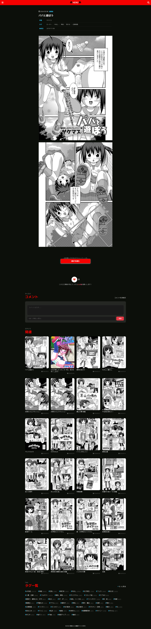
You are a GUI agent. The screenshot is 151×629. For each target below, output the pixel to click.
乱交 (53, 611)
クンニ (43, 611)
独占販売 (82, 607)
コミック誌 (91, 595)
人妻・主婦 (32, 595)
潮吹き (65, 603)
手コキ (30, 615)
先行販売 (69, 607)
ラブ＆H (104, 595)
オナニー (101, 611)
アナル (54, 603)
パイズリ (43, 607)
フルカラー (47, 595)
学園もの (42, 603)
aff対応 (31, 591)
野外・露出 (88, 603)
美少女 (68, 24)
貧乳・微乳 (61, 595)
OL (119, 607)
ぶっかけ (56, 607)
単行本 (64, 591)
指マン (41, 615)
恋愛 (100, 603)
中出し (56, 24)
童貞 (76, 615)
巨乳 (53, 591)
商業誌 (51, 11)
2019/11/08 (50, 28)
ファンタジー (94, 599)
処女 (52, 599)
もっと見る (122, 586)
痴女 (110, 607)
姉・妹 (107, 599)
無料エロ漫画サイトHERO (78, 626)
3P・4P (63, 599)
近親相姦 (75, 24)
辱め (110, 603)
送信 (120, 318)
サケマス (49, 20)
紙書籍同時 (88, 611)
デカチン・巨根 (97, 607)
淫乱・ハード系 (78, 599)
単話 (62, 24)
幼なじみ (31, 611)
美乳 (76, 603)
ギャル (113, 611)
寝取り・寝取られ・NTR (36, 599)
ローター (49, 24)
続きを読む (75, 261)
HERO (75, 2)
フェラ (101, 591)
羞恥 (63, 611)
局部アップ (64, 615)
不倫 (52, 615)
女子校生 (89, 591)
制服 (118, 599)
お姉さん (74, 611)
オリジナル (76, 595)
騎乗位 (30, 603)
